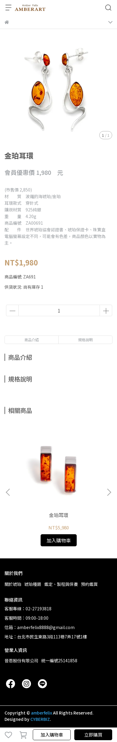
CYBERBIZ (40, 719)
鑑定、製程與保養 (61, 584)
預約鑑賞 (89, 584)
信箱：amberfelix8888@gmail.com (40, 627)
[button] (108, 492)
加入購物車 (52, 734)
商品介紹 (31, 339)
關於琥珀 (13, 584)
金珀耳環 (58, 515)
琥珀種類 (32, 584)
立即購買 (93, 734)
